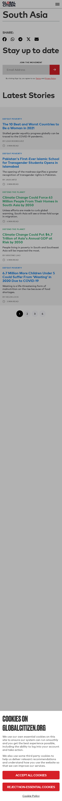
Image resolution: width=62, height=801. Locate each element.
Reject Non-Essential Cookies (31, 787)
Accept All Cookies (31, 775)
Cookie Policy (31, 796)
